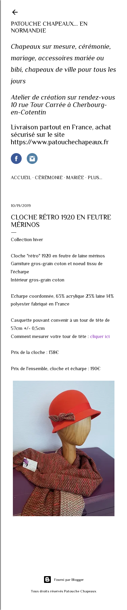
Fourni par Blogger (63, 579)
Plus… (95, 177)
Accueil (21, 177)
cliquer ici (100, 336)
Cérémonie (49, 177)
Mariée (75, 177)
